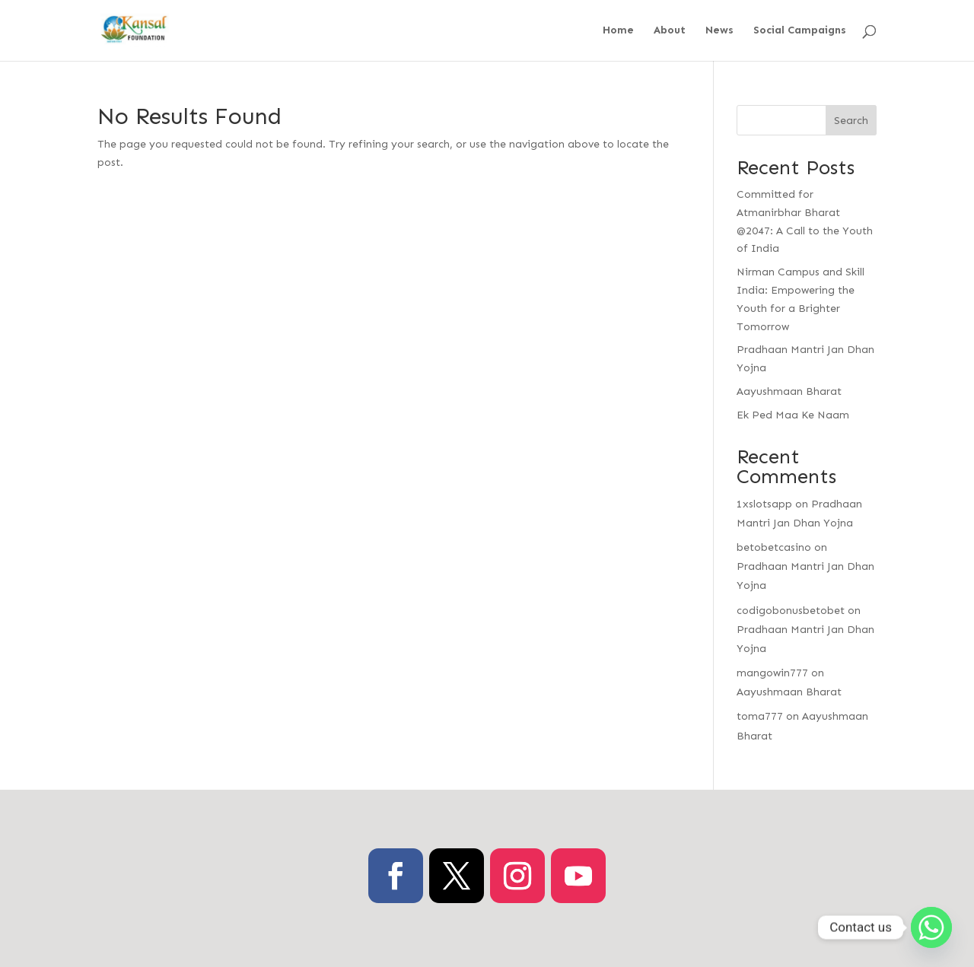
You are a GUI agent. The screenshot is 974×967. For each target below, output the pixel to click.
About (670, 31)
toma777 (760, 716)
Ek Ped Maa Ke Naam (793, 415)
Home (618, 31)
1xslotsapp (764, 504)
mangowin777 (772, 672)
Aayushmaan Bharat (789, 391)
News (719, 31)
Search (851, 120)
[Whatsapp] (931, 927)
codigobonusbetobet (791, 610)
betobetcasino (774, 547)
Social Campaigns (799, 31)
